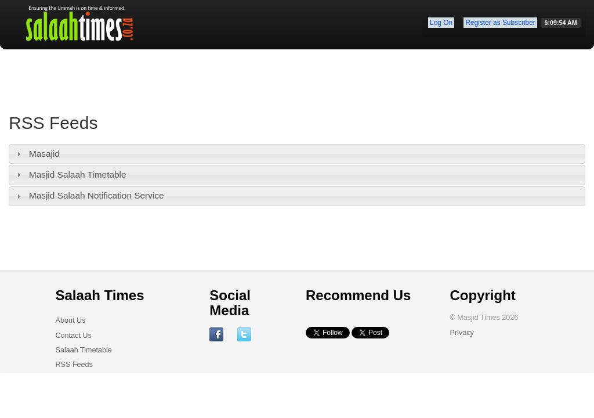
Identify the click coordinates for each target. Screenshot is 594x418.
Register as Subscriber (500, 23)
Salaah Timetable (84, 350)
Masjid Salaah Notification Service (96, 195)
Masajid (44, 153)
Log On (441, 23)
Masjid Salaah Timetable (77, 174)
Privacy (461, 333)
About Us (71, 320)
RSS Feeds (74, 365)
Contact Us (74, 335)
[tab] (297, 154)
